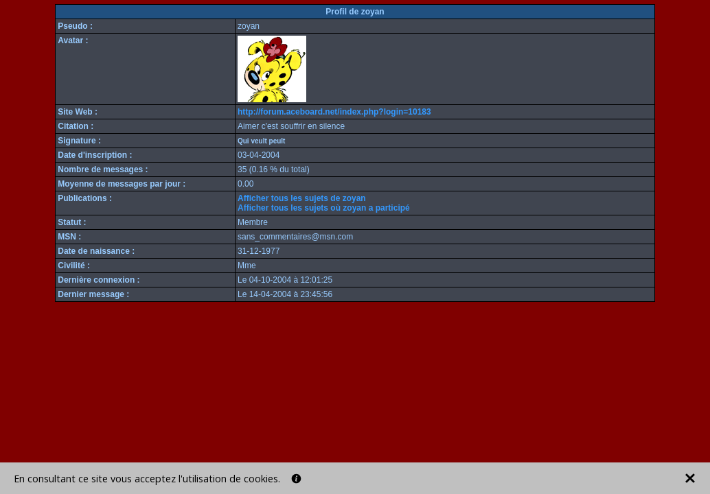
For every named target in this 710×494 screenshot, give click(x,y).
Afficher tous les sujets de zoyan (302, 198)
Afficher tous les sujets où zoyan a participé (324, 208)
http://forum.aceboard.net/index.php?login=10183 (334, 112)
